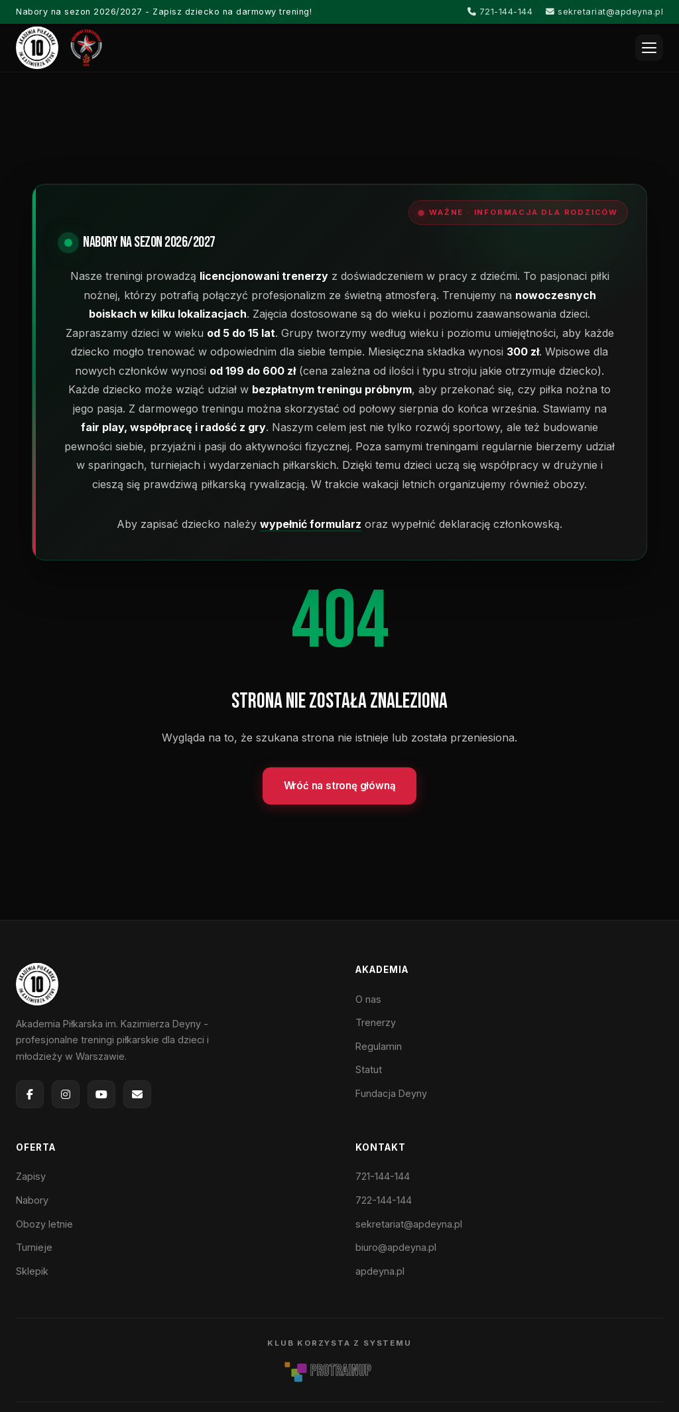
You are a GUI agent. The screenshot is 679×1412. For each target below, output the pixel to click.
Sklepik (32, 1271)
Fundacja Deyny (391, 1093)
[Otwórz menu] (649, 47)
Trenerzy (375, 1022)
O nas (368, 999)
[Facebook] (30, 1094)
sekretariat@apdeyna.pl (604, 12)
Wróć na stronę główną (340, 785)
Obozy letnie (44, 1224)
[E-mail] (137, 1094)
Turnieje (34, 1247)
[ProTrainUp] (339, 1370)
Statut (368, 1069)
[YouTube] (101, 1094)
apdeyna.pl (379, 1271)
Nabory (32, 1200)
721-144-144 (500, 12)
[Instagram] (66, 1094)
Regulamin (378, 1046)
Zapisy (31, 1176)
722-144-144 (383, 1200)
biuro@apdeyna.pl (395, 1247)
